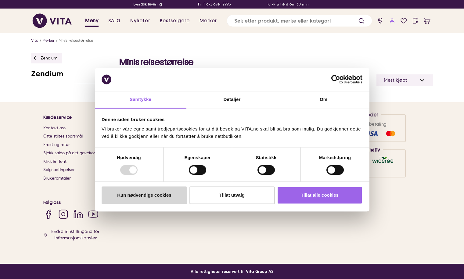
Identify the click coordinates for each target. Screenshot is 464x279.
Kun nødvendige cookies (144, 195)
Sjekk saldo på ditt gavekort (70, 153)
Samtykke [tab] (140, 99)
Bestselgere (175, 20)
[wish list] (404, 21)
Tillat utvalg (232, 195)
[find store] (380, 21)
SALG (114, 20)
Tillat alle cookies (320, 195)
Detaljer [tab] (232, 99)
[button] (361, 21)
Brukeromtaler (57, 178)
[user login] (392, 21)
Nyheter (140, 20)
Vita (34, 40)
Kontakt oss (54, 128)
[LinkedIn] (78, 214)
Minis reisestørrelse (76, 40)
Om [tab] (323, 99)
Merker (208, 20)
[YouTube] (93, 214)
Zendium (47, 73)
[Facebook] (48, 214)
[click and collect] (416, 21)
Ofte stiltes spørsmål (63, 136)
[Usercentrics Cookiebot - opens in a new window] (335, 79)
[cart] (427, 21)
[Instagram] (63, 214)
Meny (92, 20)
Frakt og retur (56, 144)
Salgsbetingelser (59, 169)
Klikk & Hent (55, 161)
